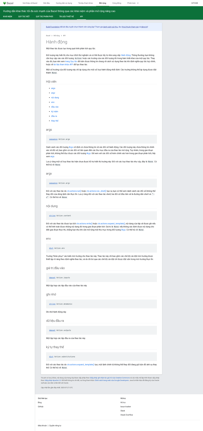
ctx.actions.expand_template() (111, 223)
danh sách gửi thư (110, 27)
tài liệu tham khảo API (63, 64)
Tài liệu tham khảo (85, 3)
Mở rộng (57, 36)
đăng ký (144, 27)
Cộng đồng (116, 3)
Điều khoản (42, 426)
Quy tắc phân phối (44, 16)
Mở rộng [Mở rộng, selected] (102, 3)
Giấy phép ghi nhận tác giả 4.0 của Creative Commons (110, 378)
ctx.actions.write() (84, 223)
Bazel (48, 36)
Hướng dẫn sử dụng (64, 3)
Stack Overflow (127, 415)
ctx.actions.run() (74, 191)
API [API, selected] (81, 16)
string (52, 215)
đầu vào (55, 107)
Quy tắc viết (24, 16)
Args (71, 147)
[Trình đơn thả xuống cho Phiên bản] (139, 3)
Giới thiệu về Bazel (30, 3)
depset (52, 277)
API (64, 36)
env (53, 102)
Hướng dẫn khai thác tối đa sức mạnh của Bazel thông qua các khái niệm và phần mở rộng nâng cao (59, 11)
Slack (123, 411)
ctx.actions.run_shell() (96, 191)
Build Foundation (53, 27)
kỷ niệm (54, 111)
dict (51, 248)
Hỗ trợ (123, 402)
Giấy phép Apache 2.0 (53, 380)
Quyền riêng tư (55, 426)
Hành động (126, 55)
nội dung (55, 97)
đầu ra (54, 116)
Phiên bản (131, 3)
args (53, 88)
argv (53, 93)
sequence (53, 139)
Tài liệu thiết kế (66, 16)
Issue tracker (126, 407)
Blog (40, 402)
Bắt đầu (47, 3)
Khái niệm (7, 16)
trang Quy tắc (71, 61)
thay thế (54, 121)
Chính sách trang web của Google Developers (112, 380)
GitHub (194, 3)
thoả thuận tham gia (130, 27)
